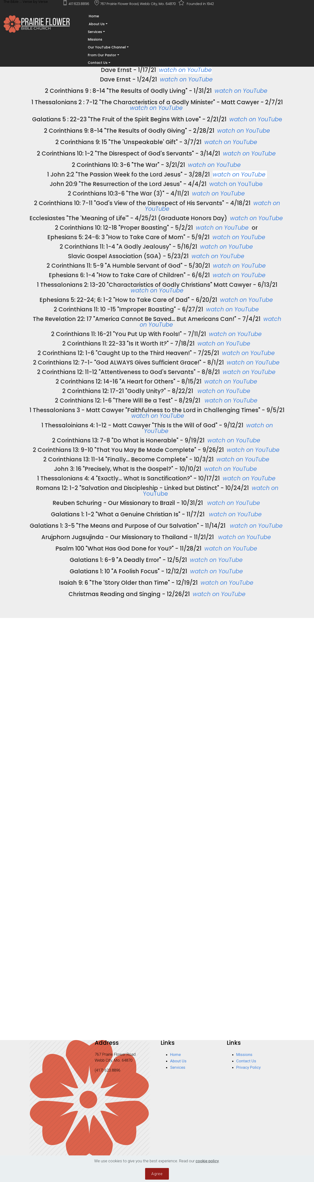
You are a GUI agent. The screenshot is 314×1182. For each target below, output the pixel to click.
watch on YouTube (239, 183)
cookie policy (207, 1162)
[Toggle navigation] (3, 40)
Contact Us (98, 62)
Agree (157, 1175)
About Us (96, 24)
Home (93, 16)
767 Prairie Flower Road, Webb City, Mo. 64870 (136, 3)
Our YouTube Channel (107, 47)
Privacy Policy (248, 1067)
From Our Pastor (102, 55)
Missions (95, 39)
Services (95, 31)
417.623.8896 (77, 3)
